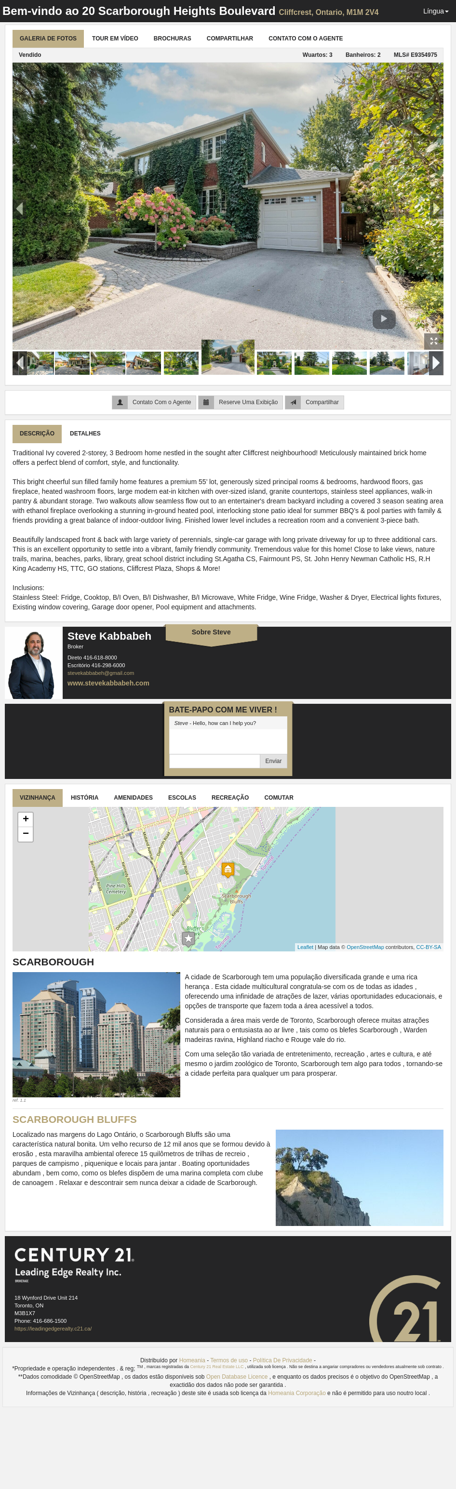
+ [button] (26, 820)
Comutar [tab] (278, 797)
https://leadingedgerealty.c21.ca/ (53, 1328)
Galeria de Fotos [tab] (48, 38)
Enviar (273, 761)
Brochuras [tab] (172, 38)
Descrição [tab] (37, 433)
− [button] (26, 834)
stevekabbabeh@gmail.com (100, 673)
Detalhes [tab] (85, 433)
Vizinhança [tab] (37, 797)
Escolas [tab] (182, 797)
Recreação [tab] (230, 797)
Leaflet (305, 947)
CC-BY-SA (428, 947)
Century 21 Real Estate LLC (217, 1366)
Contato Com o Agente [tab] (305, 38)
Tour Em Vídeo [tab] (115, 38)
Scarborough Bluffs (75, 1119)
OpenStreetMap (365, 947)
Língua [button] (436, 11)
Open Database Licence (237, 1376)
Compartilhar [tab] (230, 38)
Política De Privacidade (282, 1360)
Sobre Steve (211, 632)
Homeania (192, 1360)
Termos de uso (229, 1360)
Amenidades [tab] (133, 797)
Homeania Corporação (297, 1393)
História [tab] (84, 797)
